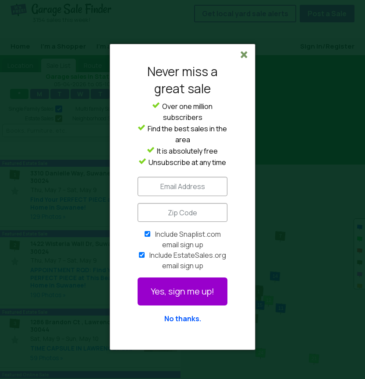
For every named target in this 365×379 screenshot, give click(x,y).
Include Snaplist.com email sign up (188, 239)
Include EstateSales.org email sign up (187, 260)
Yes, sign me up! (182, 291)
